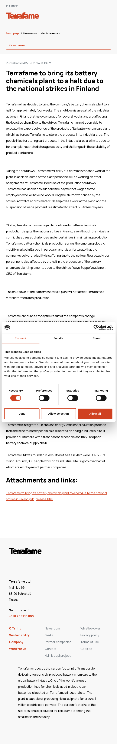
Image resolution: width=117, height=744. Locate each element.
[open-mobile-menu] (107, 16)
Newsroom (30, 33)
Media (49, 635)
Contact (50, 649)
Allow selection (58, 413)
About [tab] (96, 338)
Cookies (86, 649)
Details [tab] (58, 338)
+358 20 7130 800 (21, 616)
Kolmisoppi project (58, 655)
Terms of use (89, 642)
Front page (13, 33)
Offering (15, 628)
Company (16, 642)
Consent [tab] (20, 338)
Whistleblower (90, 628)
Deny (21, 413)
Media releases (50, 33)
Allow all (95, 413)
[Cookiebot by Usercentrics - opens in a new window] (96, 327)
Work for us (17, 649)
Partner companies (58, 642)
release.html (44, 499)
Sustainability (19, 635)
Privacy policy (89, 635)
